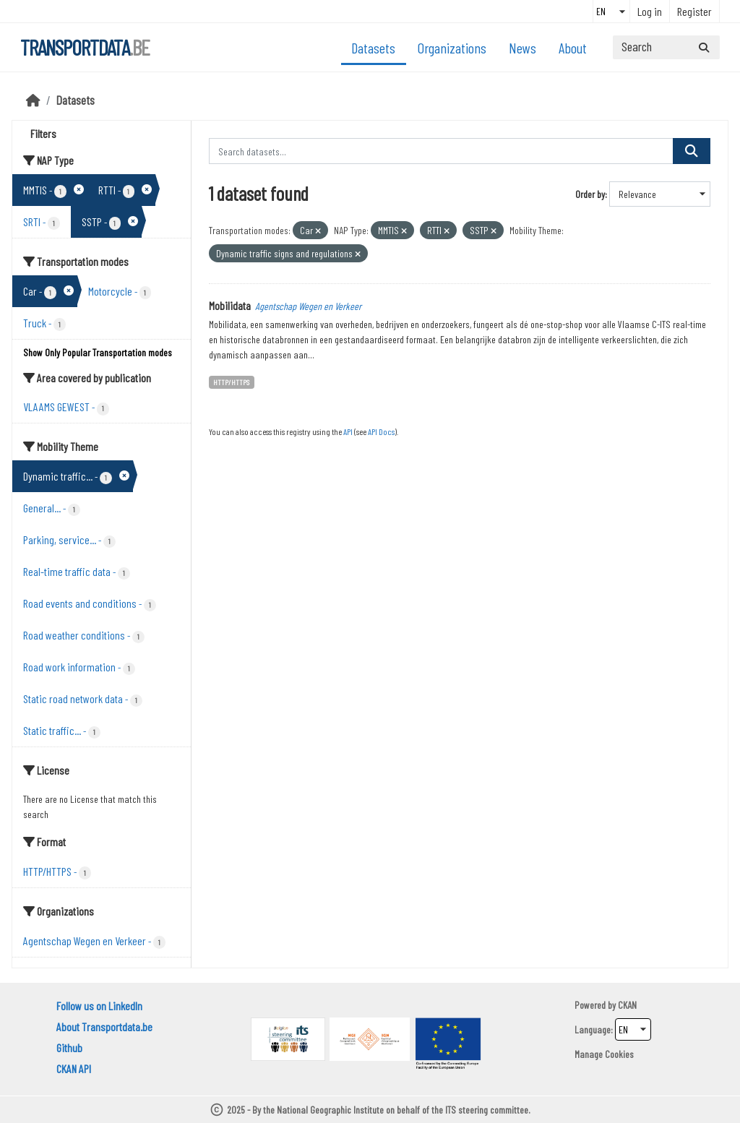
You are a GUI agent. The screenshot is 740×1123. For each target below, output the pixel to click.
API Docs (381, 431)
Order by (590, 194)
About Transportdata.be (104, 1026)
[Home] (33, 100)
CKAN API (73, 1068)
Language (593, 1029)
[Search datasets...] (666, 47)
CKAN (627, 1005)
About (573, 47)
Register (694, 11)
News (522, 47)
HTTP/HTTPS (231, 382)
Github (69, 1047)
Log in (649, 11)
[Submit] (703, 47)
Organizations (452, 47)
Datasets (373, 47)
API (348, 431)
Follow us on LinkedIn (99, 1005)
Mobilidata (230, 305)
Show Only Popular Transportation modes (97, 352)
